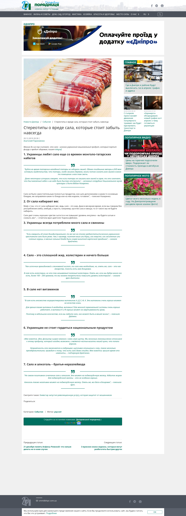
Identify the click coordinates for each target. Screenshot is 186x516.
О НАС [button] (134, 14)
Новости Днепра (32, 122)
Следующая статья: (98, 445)
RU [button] (145, 14)
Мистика (76, 14)
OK (154, 512)
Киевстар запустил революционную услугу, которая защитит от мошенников (76, 395)
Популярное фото (137, 175)
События (47, 122)
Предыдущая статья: (48, 445)
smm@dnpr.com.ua (48, 500)
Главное (130, 62)
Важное (28, 14)
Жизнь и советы (41, 14)
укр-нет (58, 412)
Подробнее (51, 513)
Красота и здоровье (104, 14)
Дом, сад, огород (61, 14)
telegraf (58, 149)
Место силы (122, 14)
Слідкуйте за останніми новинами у (73, 421)
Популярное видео (138, 137)
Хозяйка (87, 14)
